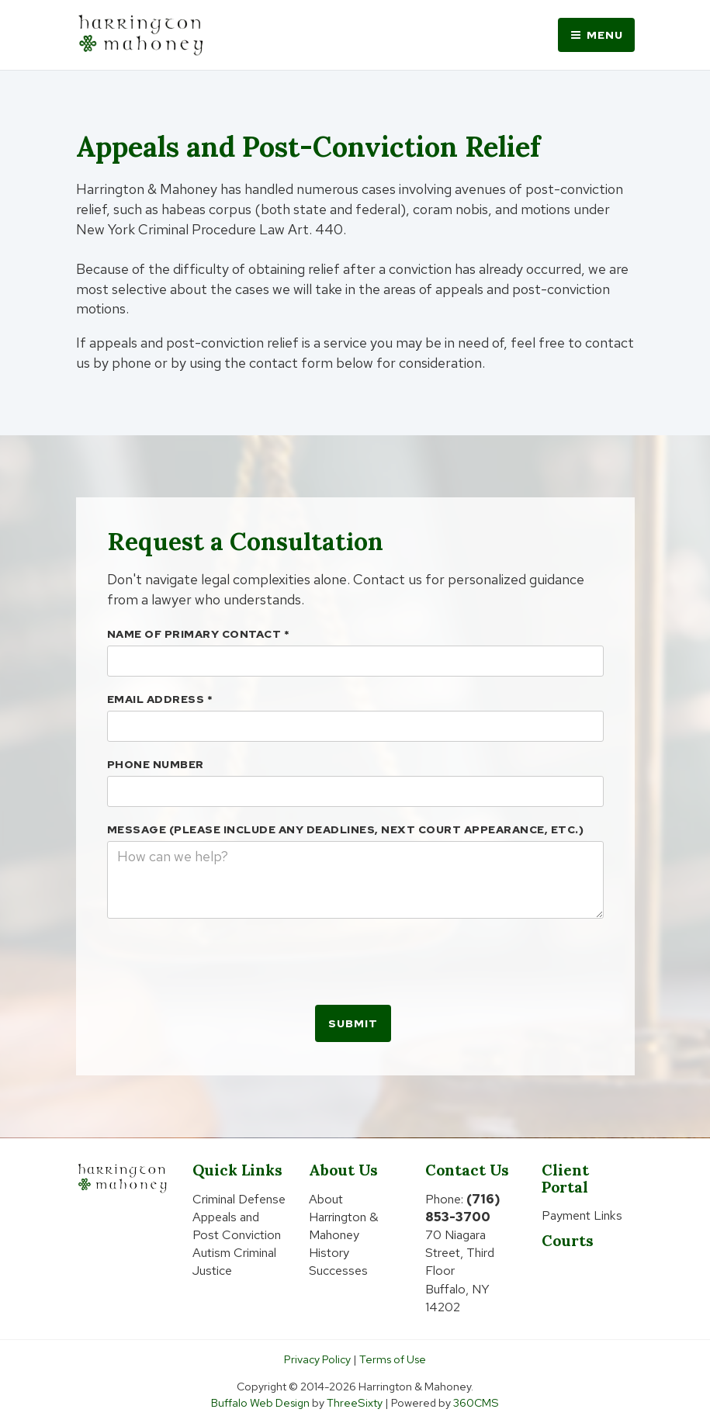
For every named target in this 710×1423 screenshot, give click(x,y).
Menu (596, 35)
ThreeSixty (355, 1402)
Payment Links (582, 1215)
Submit (353, 1023)
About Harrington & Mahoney (344, 1217)
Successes (338, 1270)
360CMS (476, 1402)
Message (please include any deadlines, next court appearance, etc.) (345, 829)
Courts (568, 1240)
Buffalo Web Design (260, 1402)
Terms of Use (392, 1359)
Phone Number (155, 764)
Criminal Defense (239, 1199)
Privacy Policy (317, 1359)
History (329, 1253)
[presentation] (225, 960)
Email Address (160, 699)
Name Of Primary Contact (198, 634)
